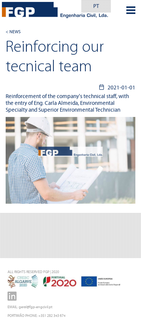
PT (96, 6)
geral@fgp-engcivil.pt (35, 306)
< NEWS (13, 31)
